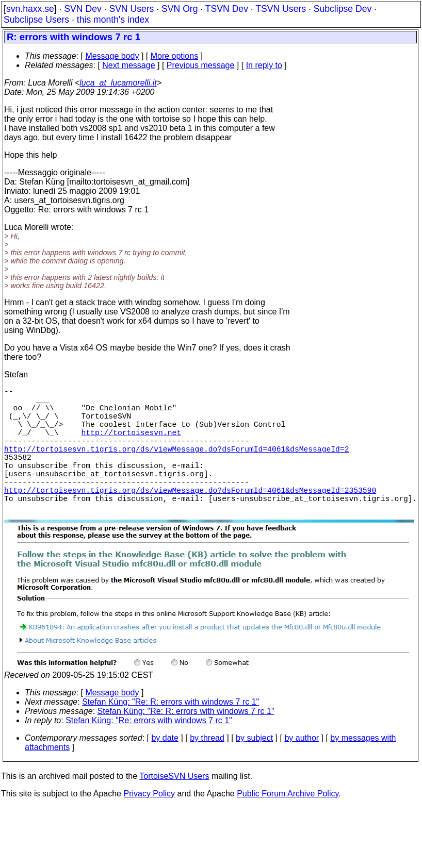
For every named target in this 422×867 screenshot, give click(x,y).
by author (301, 768)
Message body (112, 56)
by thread (207, 768)
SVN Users (131, 9)
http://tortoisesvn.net (131, 444)
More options (175, 56)
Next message (128, 65)
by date (164, 768)
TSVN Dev (226, 9)
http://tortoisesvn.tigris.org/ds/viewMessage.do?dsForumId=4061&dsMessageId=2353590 (190, 516)
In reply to (264, 65)
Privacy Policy (149, 824)
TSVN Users (280, 9)
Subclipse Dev (342, 9)
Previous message (201, 65)
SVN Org (179, 9)
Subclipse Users (36, 19)
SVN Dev (82, 9)
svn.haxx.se (30, 9)
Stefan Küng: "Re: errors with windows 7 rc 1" (149, 751)
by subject (254, 768)
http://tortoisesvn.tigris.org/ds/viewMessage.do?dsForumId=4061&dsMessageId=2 (176, 465)
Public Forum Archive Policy (287, 824)
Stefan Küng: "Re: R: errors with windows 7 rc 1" (170, 732)
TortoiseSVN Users (174, 807)
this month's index (113, 19)
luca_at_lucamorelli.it (117, 82)
